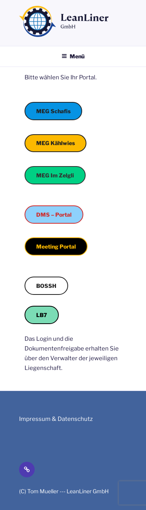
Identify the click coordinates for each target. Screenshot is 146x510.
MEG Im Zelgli (55, 175)
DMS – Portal (54, 214)
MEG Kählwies (55, 143)
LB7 (41, 315)
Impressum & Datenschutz (56, 418)
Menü (73, 56)
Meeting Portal (56, 246)
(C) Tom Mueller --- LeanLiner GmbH (64, 491)
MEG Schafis (53, 111)
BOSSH (46, 285)
